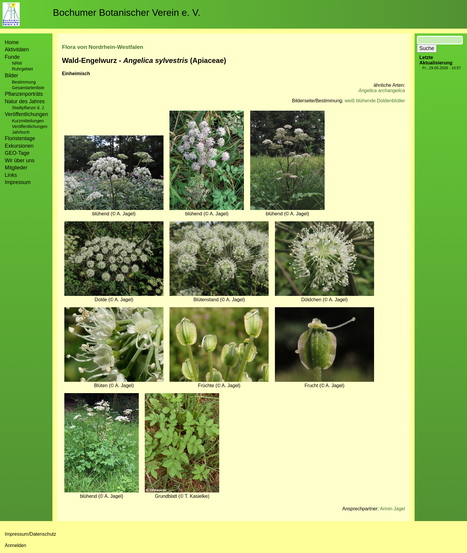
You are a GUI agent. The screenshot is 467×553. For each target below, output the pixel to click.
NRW (17, 63)
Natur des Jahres (25, 101)
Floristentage (20, 138)
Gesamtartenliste (28, 87)
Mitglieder (16, 168)
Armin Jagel (392, 508)
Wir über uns (20, 160)
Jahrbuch (20, 132)
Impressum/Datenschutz (30, 534)
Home (12, 42)
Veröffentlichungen (29, 126)
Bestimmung (24, 82)
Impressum (18, 182)
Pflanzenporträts (24, 94)
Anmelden (15, 545)
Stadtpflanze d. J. (28, 107)
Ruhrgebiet (22, 69)
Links (11, 175)
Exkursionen (19, 146)
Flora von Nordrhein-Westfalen (102, 47)
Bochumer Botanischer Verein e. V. (126, 12)
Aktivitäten (17, 49)
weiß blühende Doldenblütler (375, 100)
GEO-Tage (17, 153)
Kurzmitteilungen (28, 120)
